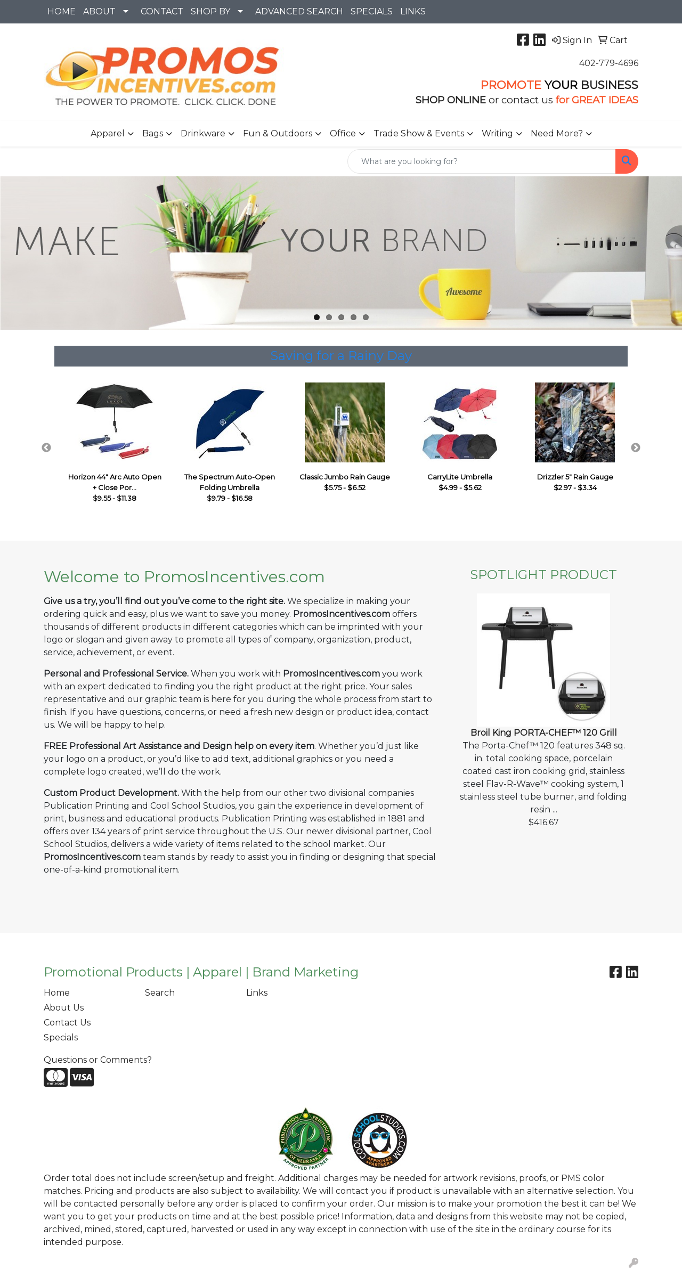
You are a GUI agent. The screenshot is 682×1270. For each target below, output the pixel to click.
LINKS (413, 11)
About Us (64, 1008)
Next (635, 448)
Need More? (557, 133)
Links (256, 993)
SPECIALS (372, 11)
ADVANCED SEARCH (299, 11)
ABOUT (99, 11)
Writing (497, 133)
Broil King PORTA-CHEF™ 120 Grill (543, 733)
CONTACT (162, 11)
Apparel (108, 133)
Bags (152, 133)
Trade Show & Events (419, 133)
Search (160, 993)
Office (343, 133)
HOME (61, 11)
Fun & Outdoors (277, 133)
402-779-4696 (608, 63)
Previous (46, 448)
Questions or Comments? (98, 1060)
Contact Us (67, 1022)
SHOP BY (210, 11)
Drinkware (203, 133)
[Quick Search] (481, 161)
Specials (61, 1037)
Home (57, 993)
